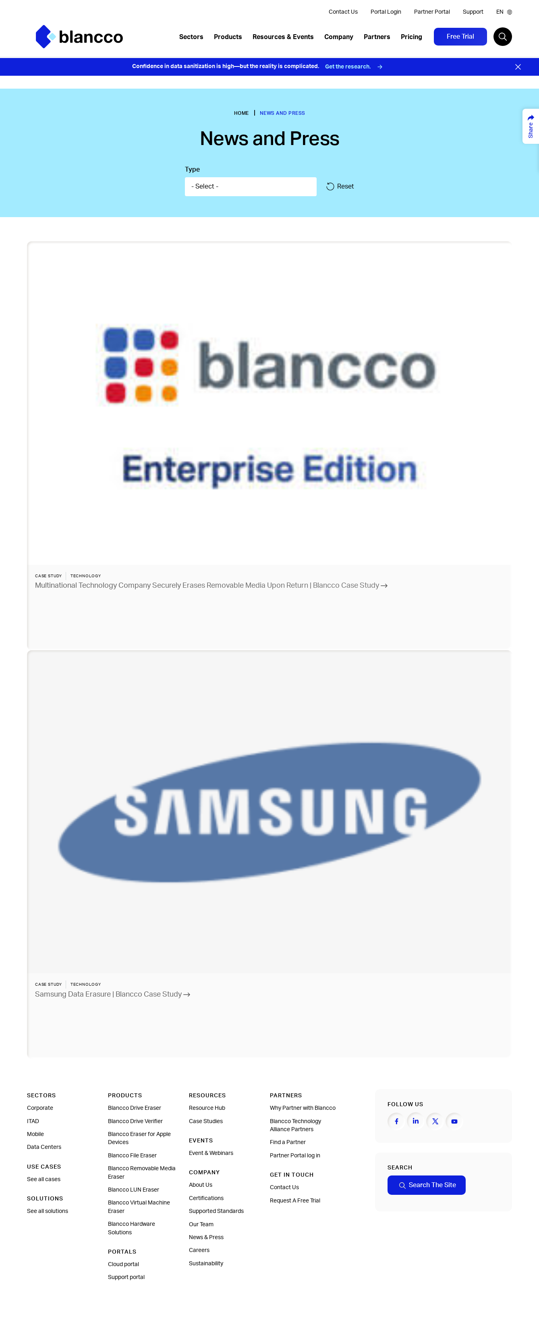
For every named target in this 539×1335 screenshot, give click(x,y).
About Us (200, 1185)
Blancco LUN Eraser (133, 1190)
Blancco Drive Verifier (135, 1121)
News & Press (206, 1237)
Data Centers (44, 1147)
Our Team (201, 1224)
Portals (122, 1252)
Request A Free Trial (295, 1201)
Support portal (126, 1277)
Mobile (35, 1134)
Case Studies (206, 1121)
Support (473, 12)
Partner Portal (432, 12)
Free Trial (460, 36)
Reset (340, 186)
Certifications (206, 1198)
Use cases (44, 1167)
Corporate (40, 1108)
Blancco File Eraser (132, 1156)
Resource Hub (207, 1108)
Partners (377, 37)
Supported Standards (216, 1211)
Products (228, 37)
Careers (199, 1250)
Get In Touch (292, 1175)
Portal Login (386, 12)
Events (201, 1141)
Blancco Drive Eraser (134, 1108)
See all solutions (47, 1211)
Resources (207, 1096)
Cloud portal (123, 1264)
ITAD (33, 1121)
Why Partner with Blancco (303, 1108)
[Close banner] (518, 67)
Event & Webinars (211, 1153)
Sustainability (206, 1264)
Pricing (411, 37)
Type (192, 169)
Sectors (191, 37)
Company (338, 37)
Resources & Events (283, 37)
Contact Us (343, 12)
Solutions (45, 1199)
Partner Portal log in (295, 1156)
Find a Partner (288, 1142)
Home (241, 113)
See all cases (43, 1179)
